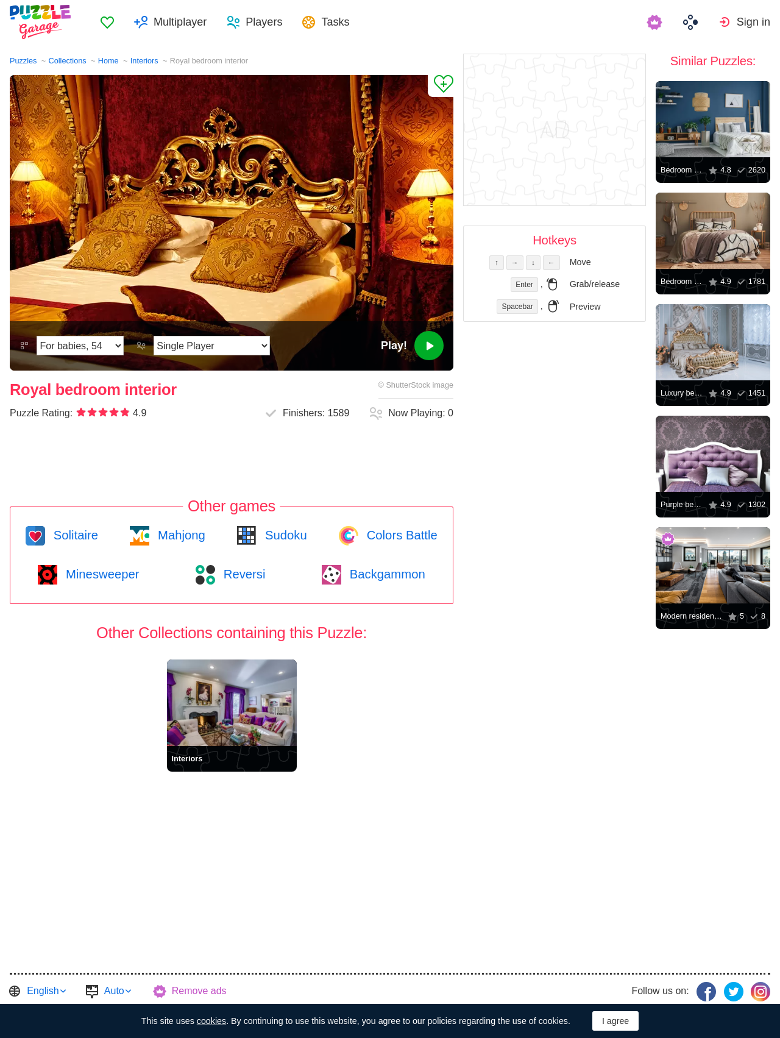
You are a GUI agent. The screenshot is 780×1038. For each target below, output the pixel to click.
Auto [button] (114, 991)
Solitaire (74, 535)
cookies (211, 1021)
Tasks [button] (335, 22)
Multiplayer (180, 22)
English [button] (42, 991)
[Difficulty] (80, 345)
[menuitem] (107, 22)
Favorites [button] (107, 22)
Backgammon (385, 574)
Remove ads (199, 991)
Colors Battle (400, 535)
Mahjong (179, 535)
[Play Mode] (212, 345)
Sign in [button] (753, 22)
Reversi (242, 574)
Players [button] (264, 22)
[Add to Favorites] (440, 86)
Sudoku (284, 535)
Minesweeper (100, 574)
